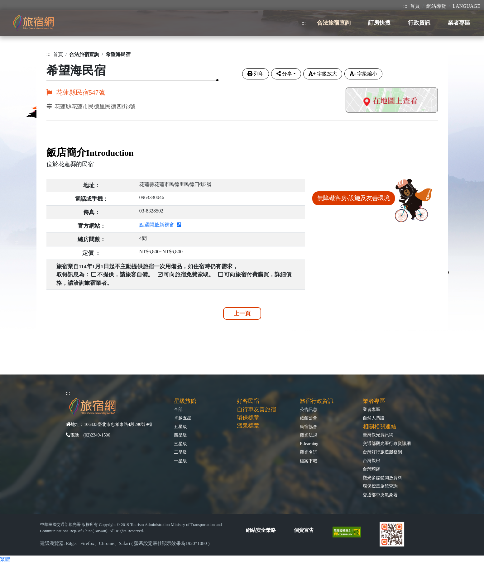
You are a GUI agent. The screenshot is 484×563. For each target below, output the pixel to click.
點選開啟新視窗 (160, 224)
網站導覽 (436, 6)
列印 (255, 73)
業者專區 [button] (459, 23)
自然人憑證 (374, 417)
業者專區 (371, 409)
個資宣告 (304, 530)
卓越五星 (182, 417)
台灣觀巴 (371, 460)
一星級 (180, 460)
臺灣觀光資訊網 (378, 434)
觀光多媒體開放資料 (382, 477)
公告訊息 (308, 409)
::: (405, 6)
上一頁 (242, 313)
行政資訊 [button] (419, 23)
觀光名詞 (308, 452)
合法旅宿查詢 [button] (334, 23)
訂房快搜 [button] (379, 23)
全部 (178, 409)
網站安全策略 (261, 530)
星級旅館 (185, 401)
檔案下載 (308, 460)
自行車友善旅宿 (256, 409)
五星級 (180, 426)
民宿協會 (308, 426)
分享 (284, 73)
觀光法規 (308, 434)
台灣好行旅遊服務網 (382, 451)
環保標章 (248, 417)
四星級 (180, 434)
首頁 (415, 6)
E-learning (309, 443)
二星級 (180, 452)
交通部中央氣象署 (380, 494)
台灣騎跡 (371, 468)
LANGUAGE (466, 6)
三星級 (180, 443)
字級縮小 (363, 73)
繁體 (5, 559)
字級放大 (323, 73)
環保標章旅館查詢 (380, 486)
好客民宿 (248, 401)
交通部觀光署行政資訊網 (387, 443)
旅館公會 (308, 417)
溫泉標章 (248, 425)
